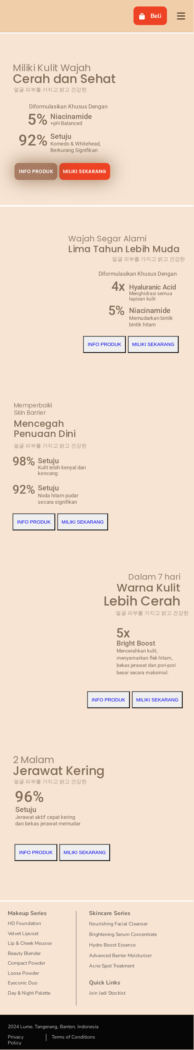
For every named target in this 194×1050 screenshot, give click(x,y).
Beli (150, 16)
